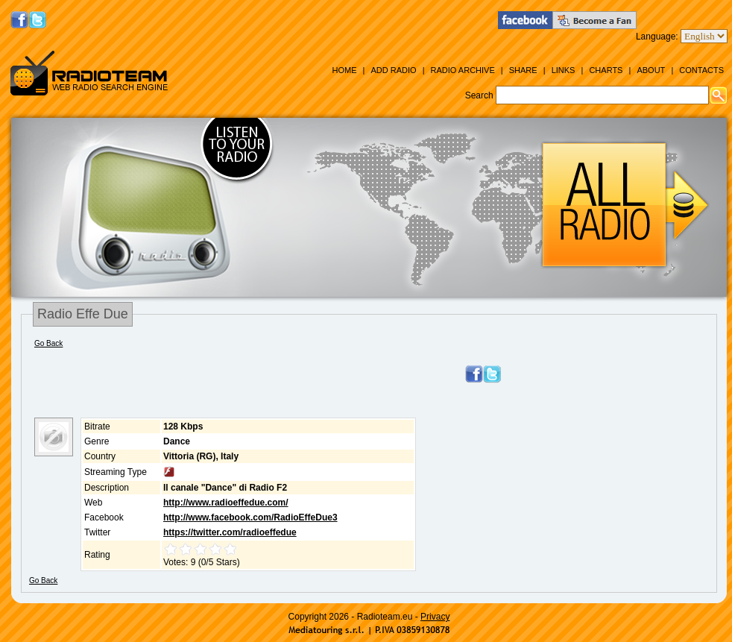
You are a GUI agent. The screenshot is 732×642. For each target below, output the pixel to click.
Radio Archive (463, 70)
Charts (605, 70)
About (651, 70)
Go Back (48, 343)
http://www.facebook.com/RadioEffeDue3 (250, 517)
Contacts (701, 70)
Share (523, 70)
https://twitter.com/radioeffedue (230, 532)
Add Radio (393, 70)
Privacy (434, 616)
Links (563, 70)
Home (344, 70)
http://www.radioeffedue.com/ (225, 502)
